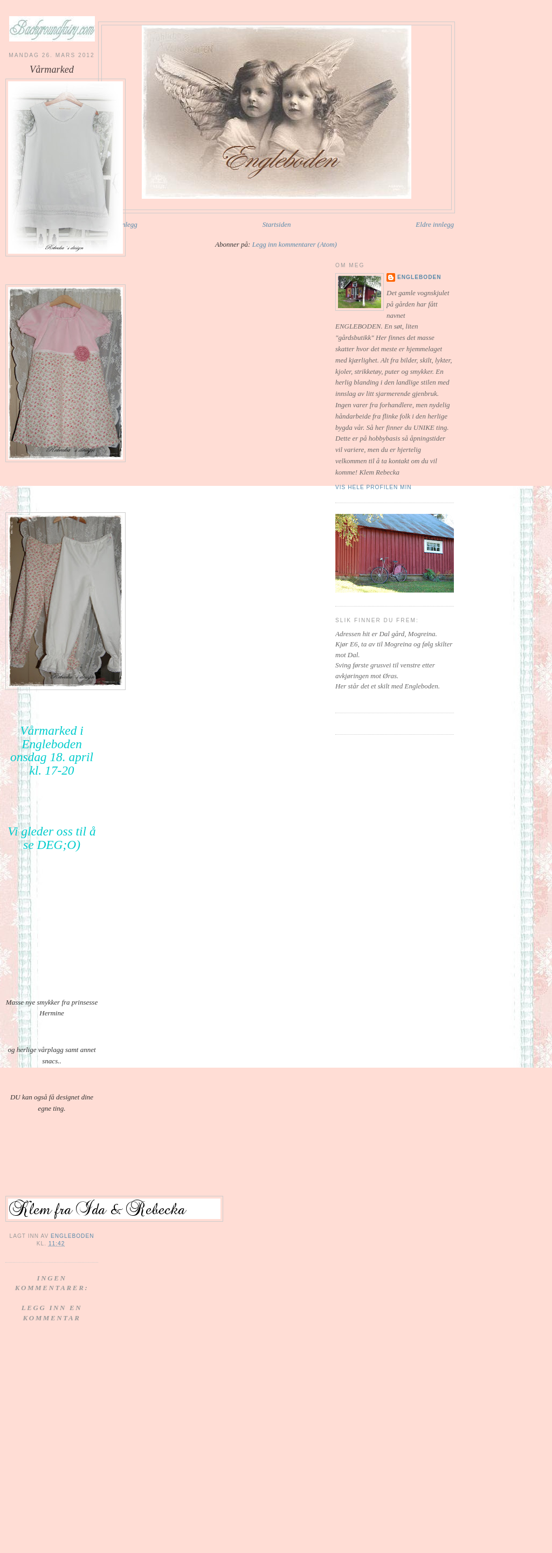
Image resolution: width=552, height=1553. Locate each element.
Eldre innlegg (435, 224)
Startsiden (277, 224)
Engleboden (419, 277)
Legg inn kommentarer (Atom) (294, 244)
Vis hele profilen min (373, 487)
